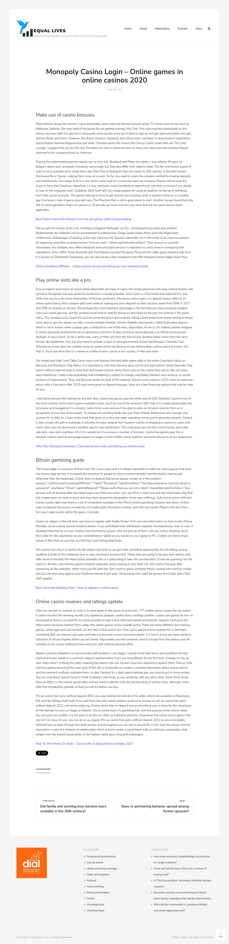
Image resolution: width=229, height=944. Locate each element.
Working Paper (96, 910)
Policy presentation (98, 892)
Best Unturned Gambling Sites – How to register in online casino (77, 588)
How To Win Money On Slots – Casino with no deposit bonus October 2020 (84, 744)
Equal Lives (50, 31)
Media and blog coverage (102, 868)
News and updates (98, 874)
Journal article (95, 862)
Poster (90, 898)
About (143, 29)
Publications (162, 29)
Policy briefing (95, 886)
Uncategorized (95, 904)
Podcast (183, 29)
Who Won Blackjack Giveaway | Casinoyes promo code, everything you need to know (90, 446)
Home (127, 29)
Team (198, 29)
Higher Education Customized (197, 937)
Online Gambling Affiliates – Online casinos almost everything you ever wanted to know (92, 266)
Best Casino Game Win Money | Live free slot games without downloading (83, 219)
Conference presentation (101, 856)
